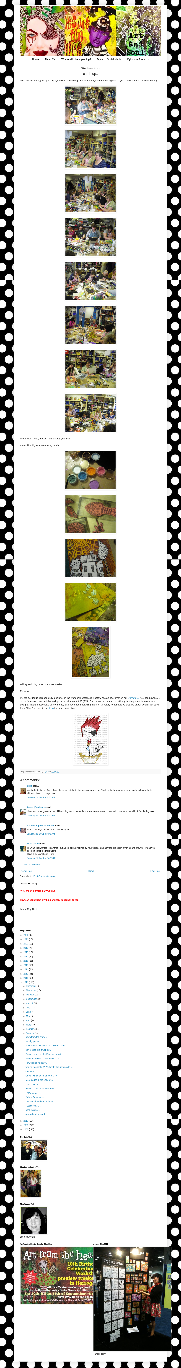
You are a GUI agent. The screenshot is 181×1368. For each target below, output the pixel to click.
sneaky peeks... (33, 1041)
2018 (26, 952)
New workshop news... (36, 1063)
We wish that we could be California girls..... (47, 1045)
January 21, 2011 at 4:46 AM (41, 834)
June (28, 1012)
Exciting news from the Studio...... (42, 1088)
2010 (26, 1121)
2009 (26, 1125)
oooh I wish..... (33, 1110)
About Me (50, 59)
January (30, 1033)
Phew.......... (31, 1093)
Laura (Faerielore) (36, 807)
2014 (26, 969)
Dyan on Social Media (109, 59)
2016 (26, 961)
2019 (26, 948)
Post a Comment (32, 864)
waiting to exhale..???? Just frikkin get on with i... (49, 1067)
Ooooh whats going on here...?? (41, 1075)
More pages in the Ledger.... (39, 1080)
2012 (26, 978)
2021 (26, 939)
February (30, 1029)
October (30, 994)
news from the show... (36, 1037)
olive (29, 786)
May (28, 1016)
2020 (26, 943)
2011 (26, 982)
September (31, 999)
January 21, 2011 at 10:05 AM (41, 858)
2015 (26, 965)
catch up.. (30, 1071)
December (31, 986)
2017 (26, 956)
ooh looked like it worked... (38, 1050)
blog (51, 708)
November (31, 990)
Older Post (155, 871)
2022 (26, 935)
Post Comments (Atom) (45, 876)
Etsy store (133, 698)
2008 (26, 1129)
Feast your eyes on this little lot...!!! (42, 1058)
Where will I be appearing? (76, 59)
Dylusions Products (138, 59)
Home (35, 59)
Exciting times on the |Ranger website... (45, 1054)
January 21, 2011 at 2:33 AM (41, 797)
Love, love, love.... (34, 1084)
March (29, 1024)
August (29, 1003)
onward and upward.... (36, 1114)
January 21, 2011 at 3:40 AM (41, 815)
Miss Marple (33, 843)
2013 (26, 973)
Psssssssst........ (33, 1105)
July (28, 1007)
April (28, 1020)
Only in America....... (35, 1097)
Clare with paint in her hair (41, 825)
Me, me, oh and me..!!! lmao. (39, 1101)
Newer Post (26, 871)
